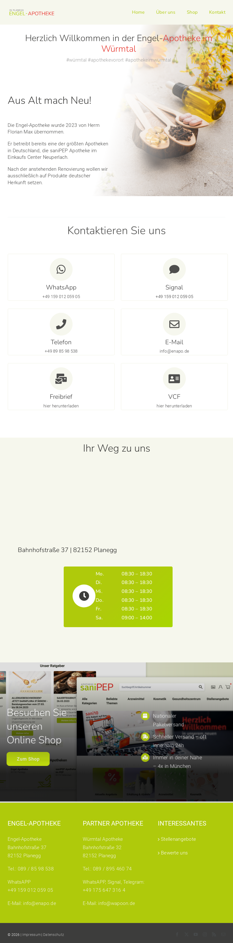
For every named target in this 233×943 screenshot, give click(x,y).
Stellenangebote (178, 839)
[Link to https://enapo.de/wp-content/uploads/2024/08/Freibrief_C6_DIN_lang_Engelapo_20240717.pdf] (61, 381)
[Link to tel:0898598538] (61, 326)
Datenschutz (53, 935)
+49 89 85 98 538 (61, 353)
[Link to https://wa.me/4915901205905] (61, 272)
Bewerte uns (174, 853)
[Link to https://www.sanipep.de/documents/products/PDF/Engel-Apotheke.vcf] (174, 381)
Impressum (31, 935)
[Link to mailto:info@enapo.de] (174, 326)
